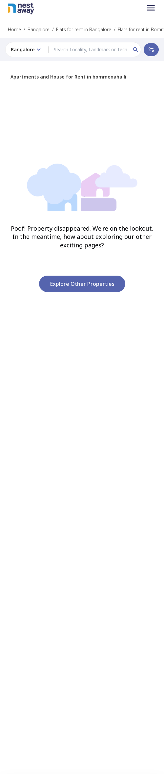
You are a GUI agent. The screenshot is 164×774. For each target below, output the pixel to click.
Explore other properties (82, 283)
